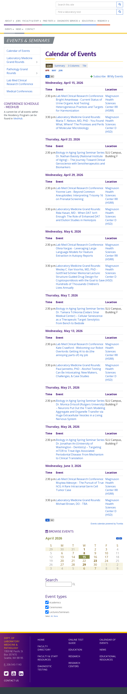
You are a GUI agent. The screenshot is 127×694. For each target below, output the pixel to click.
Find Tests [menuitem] (49, 20)
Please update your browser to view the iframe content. (84, 65)
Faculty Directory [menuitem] (44, 648)
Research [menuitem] (103, 20)
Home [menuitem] (41, 639)
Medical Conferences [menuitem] (19, 91)
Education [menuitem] (89, 20)
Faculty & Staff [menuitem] (31, 20)
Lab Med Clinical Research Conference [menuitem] (20, 82)
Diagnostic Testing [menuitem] (45, 668)
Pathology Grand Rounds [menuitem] (22, 71)
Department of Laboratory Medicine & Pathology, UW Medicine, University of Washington (21, 8)
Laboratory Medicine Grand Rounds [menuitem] (22, 60)
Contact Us (11, 680)
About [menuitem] (9, 20)
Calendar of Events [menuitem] (18, 51)
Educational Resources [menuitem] (108, 658)
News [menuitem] (19, 29)
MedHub (17, 118)
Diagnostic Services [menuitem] (68, 20)
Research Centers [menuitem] (74, 664)
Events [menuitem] (9, 29)
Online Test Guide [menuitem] (76, 641)
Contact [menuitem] (30, 29)
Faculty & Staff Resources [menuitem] (48, 658)
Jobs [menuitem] (18, 20)
